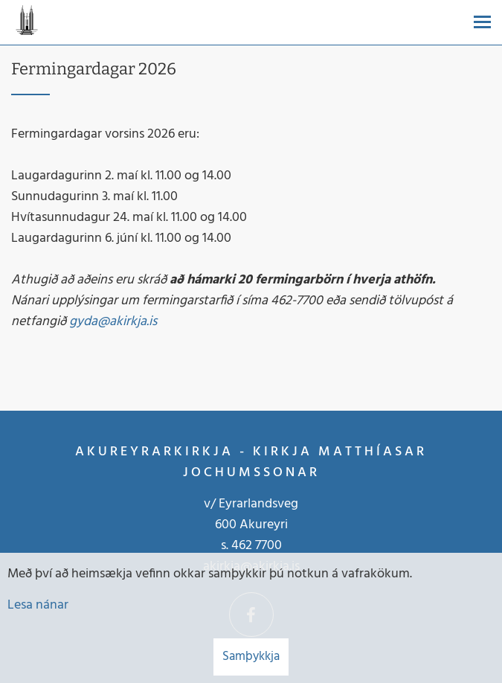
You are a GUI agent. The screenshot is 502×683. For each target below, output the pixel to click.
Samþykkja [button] (251, 657)
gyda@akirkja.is (113, 322)
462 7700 (256, 546)
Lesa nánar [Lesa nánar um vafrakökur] (37, 605)
